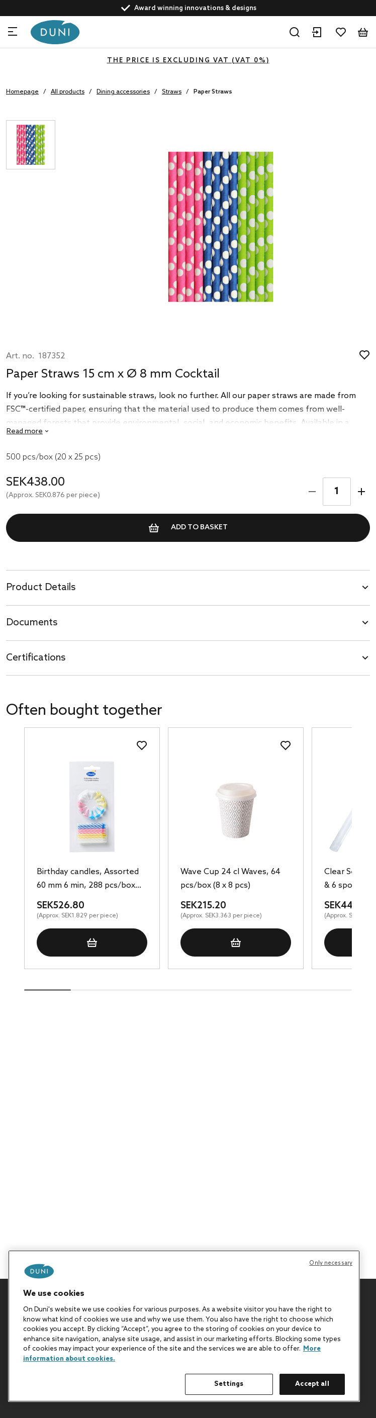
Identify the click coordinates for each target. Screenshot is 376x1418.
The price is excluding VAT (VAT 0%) (188, 60)
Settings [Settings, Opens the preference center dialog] (228, 1384)
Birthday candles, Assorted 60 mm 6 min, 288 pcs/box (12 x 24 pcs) (88, 879)
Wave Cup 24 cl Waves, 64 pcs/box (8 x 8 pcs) (230, 878)
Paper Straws (213, 92)
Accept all (312, 1384)
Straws (171, 92)
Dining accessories (123, 92)
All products (67, 92)
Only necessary (330, 1263)
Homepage (22, 92)
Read (25, 431)
